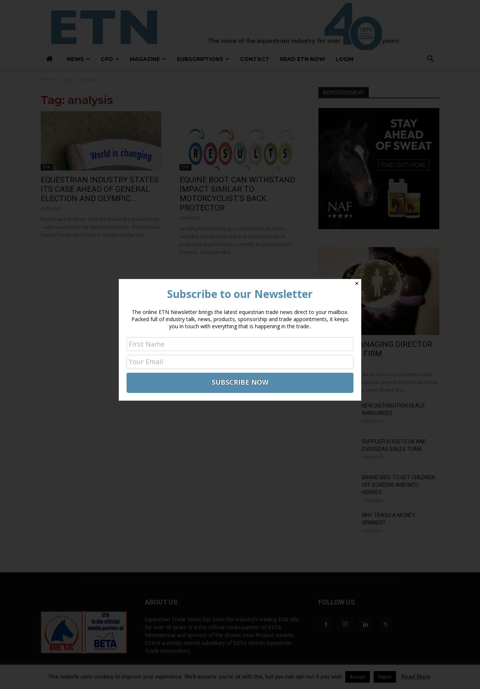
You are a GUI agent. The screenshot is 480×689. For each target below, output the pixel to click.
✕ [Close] (357, 283)
